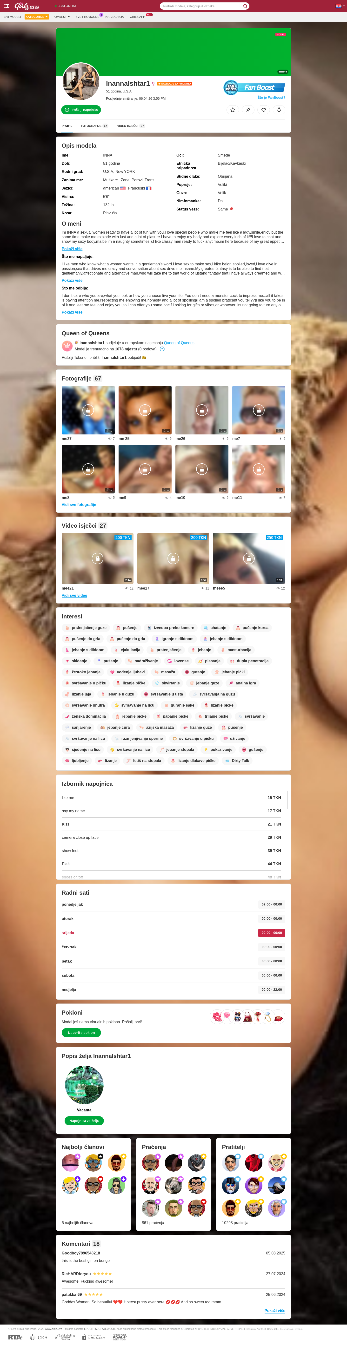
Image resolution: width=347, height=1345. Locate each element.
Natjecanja (115, 17)
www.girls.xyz (53, 1328)
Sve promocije (89, 16)
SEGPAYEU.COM (105, 1328)
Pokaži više (72, 249)
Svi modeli (12, 17)
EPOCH (88, 1328)
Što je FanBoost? (271, 97)
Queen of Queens (179, 343)
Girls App (138, 16)
